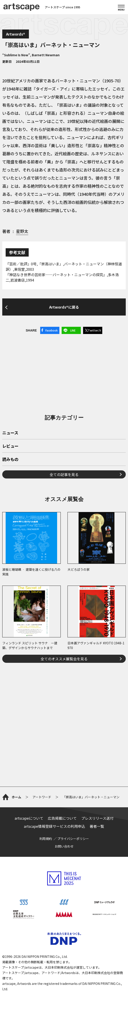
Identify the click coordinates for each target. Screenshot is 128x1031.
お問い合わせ (64, 846)
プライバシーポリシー (73, 838)
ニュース (10, 433)
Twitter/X (94, 330)
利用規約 (45, 838)
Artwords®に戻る (64, 307)
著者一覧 (97, 826)
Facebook (51, 330)
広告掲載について (62, 818)
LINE (73, 330)
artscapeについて (29, 818)
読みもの (10, 459)
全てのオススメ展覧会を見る (64, 658)
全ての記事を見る (64, 474)
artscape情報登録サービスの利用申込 (54, 826)
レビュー (10, 446)
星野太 (22, 231)
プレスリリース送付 (97, 818)
